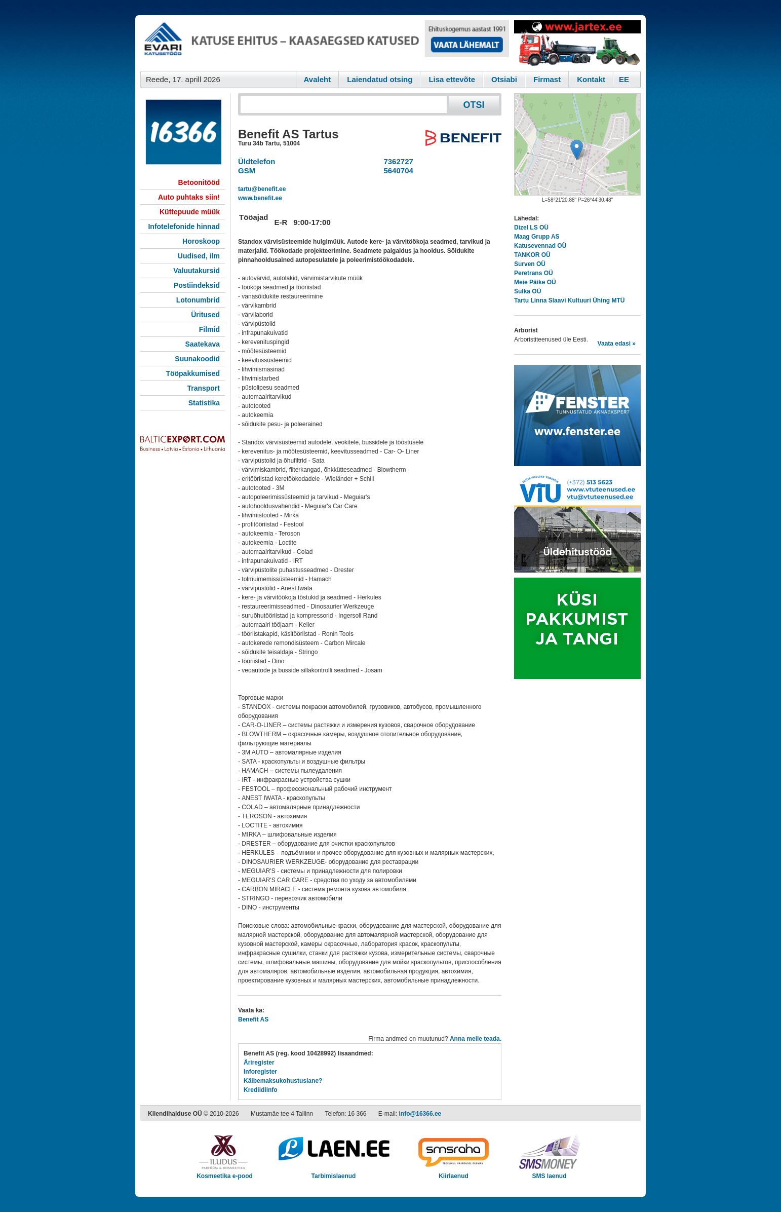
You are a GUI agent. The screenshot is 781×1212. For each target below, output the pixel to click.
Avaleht (317, 79)
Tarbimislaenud (333, 1173)
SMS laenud (549, 1173)
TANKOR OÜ (532, 254)
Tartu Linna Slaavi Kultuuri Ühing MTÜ (569, 300)
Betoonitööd (199, 182)
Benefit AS (253, 1019)
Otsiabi (504, 79)
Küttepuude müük (190, 212)
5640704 (396, 170)
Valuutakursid (196, 271)
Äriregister (259, 1062)
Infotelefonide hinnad (184, 226)
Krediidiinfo (261, 1089)
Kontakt (591, 79)
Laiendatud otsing (379, 79)
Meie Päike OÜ (535, 282)
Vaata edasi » (617, 343)
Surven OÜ (529, 264)
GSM (246, 170)
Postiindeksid (197, 285)
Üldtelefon (256, 161)
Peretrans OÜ (533, 273)
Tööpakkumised (193, 373)
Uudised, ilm (199, 256)
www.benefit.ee (260, 198)
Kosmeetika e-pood (225, 1173)
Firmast (547, 79)
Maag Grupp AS (537, 236)
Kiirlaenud (453, 1173)
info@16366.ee (420, 1113)
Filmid (209, 329)
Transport (203, 388)
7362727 (396, 161)
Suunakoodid (197, 359)
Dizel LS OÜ (531, 227)
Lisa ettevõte (451, 79)
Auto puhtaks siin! (189, 197)
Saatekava (202, 344)
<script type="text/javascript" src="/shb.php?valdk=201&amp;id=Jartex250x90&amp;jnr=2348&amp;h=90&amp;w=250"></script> (577, 43)
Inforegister (260, 1071)
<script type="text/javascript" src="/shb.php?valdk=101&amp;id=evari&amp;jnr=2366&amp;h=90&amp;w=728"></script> (324, 43)
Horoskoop (201, 241)
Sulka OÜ (527, 291)
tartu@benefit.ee (262, 189)
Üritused (205, 315)
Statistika (204, 403)
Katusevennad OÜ (540, 245)
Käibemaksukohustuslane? (283, 1080)
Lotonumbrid (198, 300)
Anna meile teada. (475, 1038)
